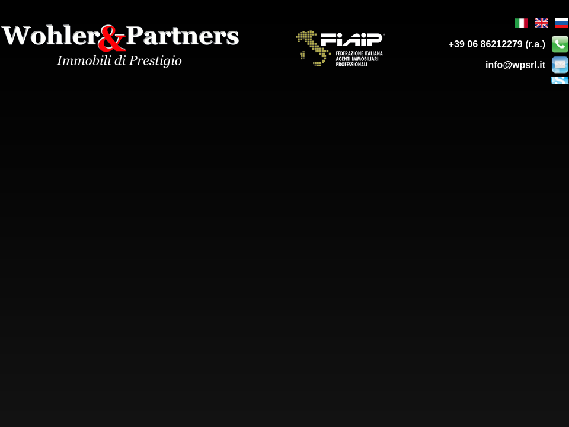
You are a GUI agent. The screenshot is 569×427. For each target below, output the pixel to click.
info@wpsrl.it (515, 65)
